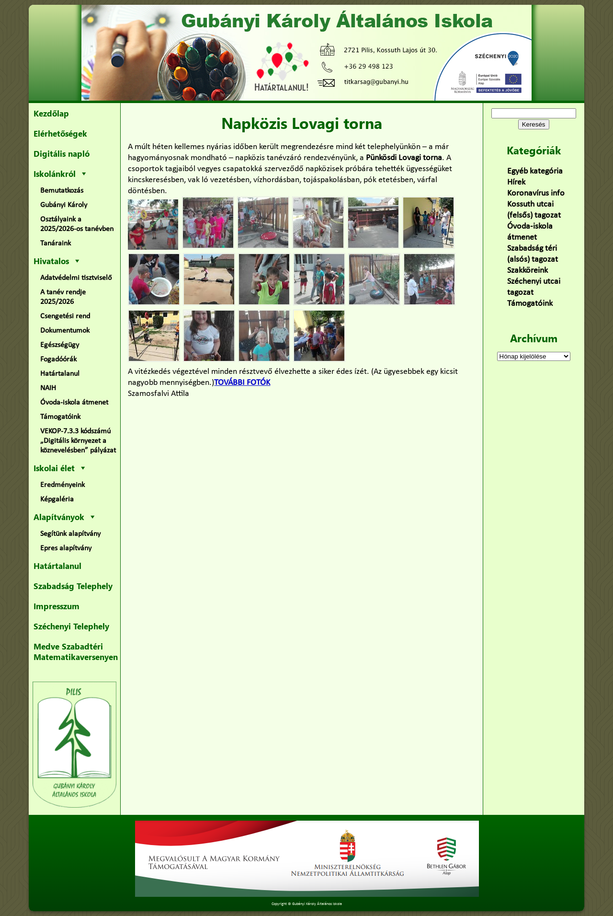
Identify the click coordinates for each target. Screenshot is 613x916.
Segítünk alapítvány (70, 534)
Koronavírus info (536, 193)
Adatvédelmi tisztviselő (76, 278)
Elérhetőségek (60, 133)
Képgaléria (57, 499)
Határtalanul (59, 374)
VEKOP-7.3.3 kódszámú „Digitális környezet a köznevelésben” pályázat (78, 441)
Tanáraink (55, 243)
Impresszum (56, 606)
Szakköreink (527, 270)
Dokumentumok (65, 331)
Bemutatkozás (61, 191)
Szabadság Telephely (73, 585)
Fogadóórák (58, 359)
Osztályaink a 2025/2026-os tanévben (77, 224)
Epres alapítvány (65, 548)
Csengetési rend (65, 316)
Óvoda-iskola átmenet (74, 402)
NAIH (48, 388)
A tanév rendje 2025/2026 (63, 297)
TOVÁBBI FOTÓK (242, 382)
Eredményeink (62, 485)
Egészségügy (59, 345)
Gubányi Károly (63, 205)
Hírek (516, 182)
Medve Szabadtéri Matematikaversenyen (76, 651)
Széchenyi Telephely (71, 626)
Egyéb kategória (535, 171)
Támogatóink (60, 417)
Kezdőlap (51, 113)
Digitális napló (62, 153)
